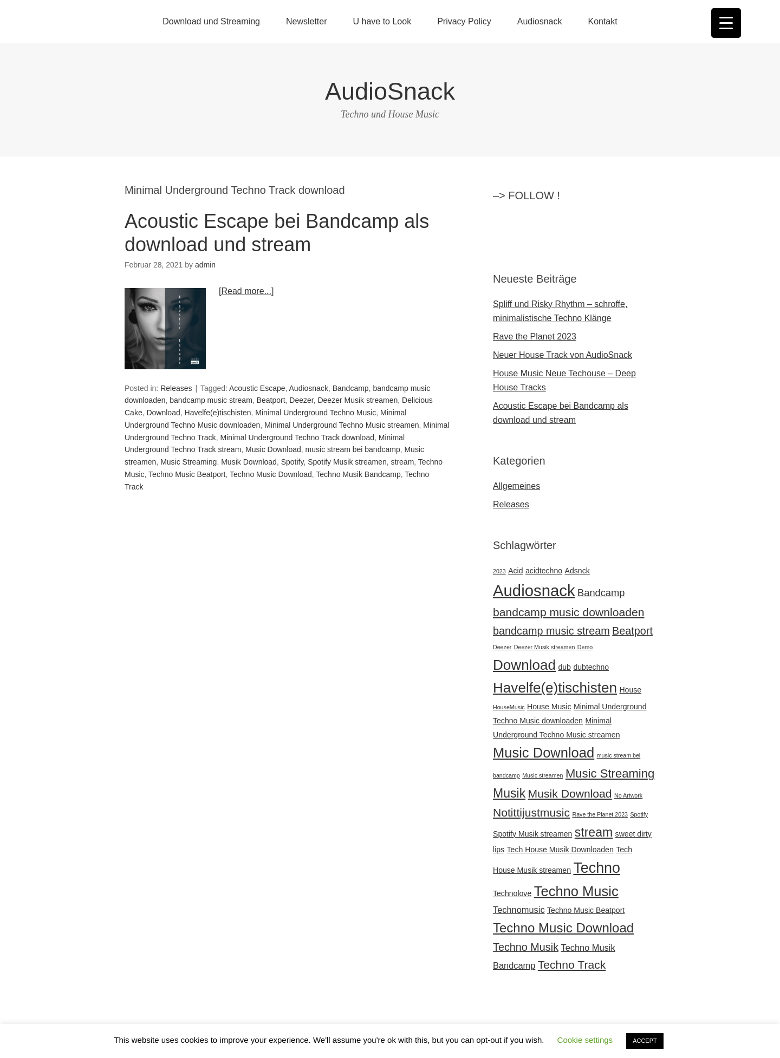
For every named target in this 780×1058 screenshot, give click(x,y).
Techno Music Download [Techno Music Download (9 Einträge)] (563, 927)
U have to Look (382, 21)
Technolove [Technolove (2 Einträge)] (512, 893)
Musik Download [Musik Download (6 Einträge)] (570, 793)
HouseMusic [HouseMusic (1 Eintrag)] (509, 707)
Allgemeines (516, 486)
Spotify (292, 462)
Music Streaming (188, 462)
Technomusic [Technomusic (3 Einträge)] (519, 910)
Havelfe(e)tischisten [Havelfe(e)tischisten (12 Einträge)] (555, 688)
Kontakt (602, 21)
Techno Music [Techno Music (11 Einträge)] (576, 891)
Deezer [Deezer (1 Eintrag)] (502, 647)
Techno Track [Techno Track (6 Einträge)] (572, 964)
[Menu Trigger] (726, 23)
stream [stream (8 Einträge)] (594, 832)
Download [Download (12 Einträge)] (524, 665)
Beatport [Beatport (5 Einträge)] (632, 631)
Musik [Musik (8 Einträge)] (509, 793)
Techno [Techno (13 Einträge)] (596, 868)
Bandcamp (351, 388)
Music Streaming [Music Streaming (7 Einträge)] (610, 773)
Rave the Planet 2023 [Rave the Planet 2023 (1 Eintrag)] (600, 814)
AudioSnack (390, 91)
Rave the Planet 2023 (534, 336)
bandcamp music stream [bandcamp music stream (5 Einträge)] (551, 631)
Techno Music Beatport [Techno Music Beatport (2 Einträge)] (586, 910)
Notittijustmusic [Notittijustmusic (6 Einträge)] (531, 812)
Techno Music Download (271, 474)
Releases (176, 388)
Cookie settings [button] (585, 1039)
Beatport (271, 400)
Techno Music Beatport (186, 474)
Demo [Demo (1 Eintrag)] (585, 647)
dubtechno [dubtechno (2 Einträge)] (591, 667)
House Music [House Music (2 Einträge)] (549, 706)
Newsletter (306, 21)
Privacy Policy (464, 21)
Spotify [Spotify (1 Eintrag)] (639, 814)
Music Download (273, 449)
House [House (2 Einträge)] (630, 689)
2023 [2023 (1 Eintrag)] (499, 571)
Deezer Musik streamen (357, 400)
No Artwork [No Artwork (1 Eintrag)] (628, 795)
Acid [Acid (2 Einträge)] (515, 570)
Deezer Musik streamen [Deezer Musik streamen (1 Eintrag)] (544, 647)
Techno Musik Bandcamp (358, 474)
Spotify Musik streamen (347, 462)
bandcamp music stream (211, 400)
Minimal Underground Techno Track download (297, 437)
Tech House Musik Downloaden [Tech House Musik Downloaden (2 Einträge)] (560, 849)
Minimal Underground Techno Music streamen (341, 425)
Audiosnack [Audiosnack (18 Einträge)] (534, 590)
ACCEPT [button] (645, 1040)
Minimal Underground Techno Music (315, 412)
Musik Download (249, 462)
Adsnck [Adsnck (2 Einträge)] (577, 570)
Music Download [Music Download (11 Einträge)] (543, 752)
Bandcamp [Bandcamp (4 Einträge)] (601, 592)
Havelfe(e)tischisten (218, 412)
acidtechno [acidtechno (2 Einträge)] (543, 570)
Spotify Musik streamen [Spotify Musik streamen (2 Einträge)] (532, 834)
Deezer (301, 400)
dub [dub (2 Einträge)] (564, 667)
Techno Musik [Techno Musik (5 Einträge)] (525, 947)
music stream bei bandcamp (353, 449)
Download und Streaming (211, 21)
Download (163, 412)
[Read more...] (246, 291)
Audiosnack (539, 21)
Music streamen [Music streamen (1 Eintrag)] (542, 775)
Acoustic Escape (257, 388)
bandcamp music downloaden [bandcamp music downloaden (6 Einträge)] (569, 612)
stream (402, 462)
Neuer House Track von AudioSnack (562, 355)
